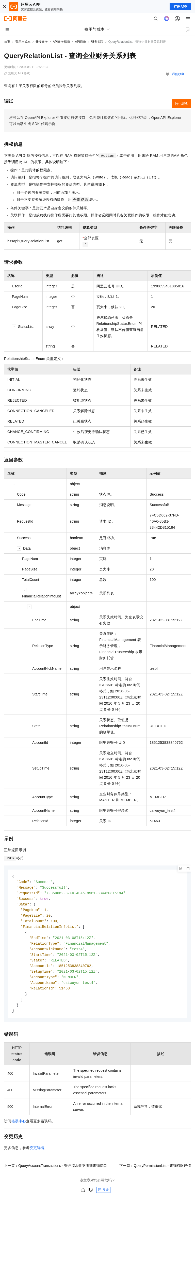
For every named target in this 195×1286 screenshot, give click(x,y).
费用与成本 (22, 42)
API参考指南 (61, 42)
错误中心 (18, 1127)
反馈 (103, 1196)
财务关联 (97, 42)
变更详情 (37, 1154)
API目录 (80, 42)
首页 (7, 42)
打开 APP (180, 6)
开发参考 (42, 42)
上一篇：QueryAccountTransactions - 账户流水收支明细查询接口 (55, 1172)
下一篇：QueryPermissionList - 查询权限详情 (155, 1172)
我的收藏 (178, 74)
